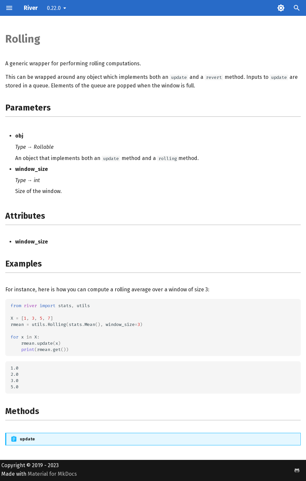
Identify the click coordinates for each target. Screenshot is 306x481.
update (27, 438)
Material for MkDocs (52, 474)
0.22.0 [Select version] (54, 8)
